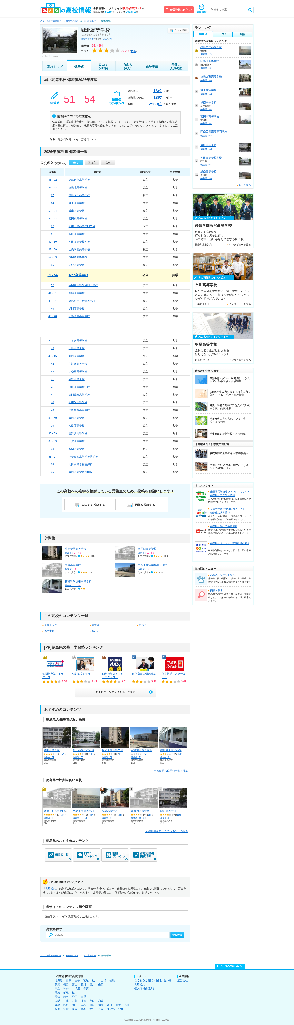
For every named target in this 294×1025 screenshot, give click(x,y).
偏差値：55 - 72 (80, 818)
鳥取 (57, 1004)
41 (52, 379)
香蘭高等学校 (77, 448)
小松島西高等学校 (79, 410)
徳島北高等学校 (78, 187)
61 (52, 234)
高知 (127, 1004)
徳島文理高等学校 (79, 195)
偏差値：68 (206, 68)
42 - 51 (52, 300)
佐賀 (66, 1009)
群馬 (66, 992)
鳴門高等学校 (77, 308)
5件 (146, 754)
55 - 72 (52, 179)
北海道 (59, 980)
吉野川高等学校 (78, 433)
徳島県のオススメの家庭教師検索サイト (229, 545)
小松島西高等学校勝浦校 (83, 456)
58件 (121, 815)
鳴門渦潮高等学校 (79, 394)
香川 (109, 1004)
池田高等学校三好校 (80, 464)
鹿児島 (111, 1009)
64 (52, 203)
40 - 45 (52, 356)
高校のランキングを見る (223, 575)
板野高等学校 (77, 379)
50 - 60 (52, 241)
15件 (62, 754)
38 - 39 (52, 441)
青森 (68, 980)
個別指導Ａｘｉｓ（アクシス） (112, 675)
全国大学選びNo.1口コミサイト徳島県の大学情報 (227, 511)
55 (52, 264)
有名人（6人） (127, 66)
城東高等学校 (77, 203)
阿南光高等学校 (78, 402)
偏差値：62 (49, 818)
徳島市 (91, 39)
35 (52, 472)
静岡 (74, 996)
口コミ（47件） (103, 66)
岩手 (77, 980)
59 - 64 (52, 210)
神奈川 (67, 988)
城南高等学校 (77, 210)
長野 (66, 984)
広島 (83, 1004)
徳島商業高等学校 (79, 316)
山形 (103, 980)
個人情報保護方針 (145, 988)
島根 (66, 1004)
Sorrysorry (53, 56)
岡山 (74, 1004)
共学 (110, 39)
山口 (92, 1004)
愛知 (57, 996)
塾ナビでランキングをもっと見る (115, 692)
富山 (74, 984)
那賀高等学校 (77, 441)
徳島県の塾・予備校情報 (223, 526)
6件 (120, 754)
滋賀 (83, 1000)
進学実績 (152, 66)
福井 (92, 984)
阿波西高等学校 (78, 363)
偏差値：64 (107, 818)
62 (52, 226)
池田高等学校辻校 (79, 387)
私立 (107, 162)
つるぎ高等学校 (78, 340)
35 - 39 (52, 433)
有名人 (95, 630)
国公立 (92, 162)
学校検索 (177, 935)
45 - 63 (52, 218)
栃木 (74, 992)
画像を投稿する (145, 504)
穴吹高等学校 (77, 425)
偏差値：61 (49, 757)
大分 (92, 1009)
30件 (179, 754)
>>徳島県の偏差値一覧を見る (170, 770)
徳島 (101, 1004)
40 (52, 402)
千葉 (86, 988)
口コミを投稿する (93, 504)
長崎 (74, 1009)
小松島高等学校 (78, 371)
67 (52, 195)
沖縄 (121, 1009)
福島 (112, 980)
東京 (57, 988)
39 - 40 (52, 417)
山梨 (101, 984)
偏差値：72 (206, 54)
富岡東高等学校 (78, 218)
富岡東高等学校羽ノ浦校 (83, 285)
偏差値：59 (107, 757)
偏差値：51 (165, 757)
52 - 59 (52, 257)
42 (52, 363)
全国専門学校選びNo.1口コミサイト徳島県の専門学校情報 (230, 493)
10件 (92, 754)
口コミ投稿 (180, 30)
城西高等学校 (77, 417)
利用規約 (50, 888)
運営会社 (182, 980)
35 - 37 (52, 456)
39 (52, 425)
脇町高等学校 (77, 234)
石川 (83, 984)
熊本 (83, 1009)
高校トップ (54, 66)
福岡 (57, 1009)
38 (52, 448)
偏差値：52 (136, 757)
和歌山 (102, 1000)
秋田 (94, 980)
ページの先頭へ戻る (231, 966)
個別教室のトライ (83, 673)
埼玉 (77, 988)
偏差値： (73, 552)
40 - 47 (52, 340)
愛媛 (118, 1004)
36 (52, 464)
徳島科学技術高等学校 (82, 300)
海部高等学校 (77, 293)
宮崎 (101, 1009)
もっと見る (245, 185)
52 (52, 285)
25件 (150, 815)
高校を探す (216, 590)
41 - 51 (52, 293)
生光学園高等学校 (79, 249)
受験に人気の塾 (176, 66)
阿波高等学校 (77, 264)
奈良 (92, 1000)
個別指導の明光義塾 (144, 673)
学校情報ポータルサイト (118, 8)
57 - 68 (52, 187)
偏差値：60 (78, 757)
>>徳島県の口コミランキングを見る (166, 831)
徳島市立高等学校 (79, 179)
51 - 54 (52, 275)
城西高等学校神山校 (80, 472)
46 (52, 348)
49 (52, 308)
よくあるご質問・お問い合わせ (153, 980)
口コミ (142, 625)
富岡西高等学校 (78, 257)
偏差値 (79, 66)
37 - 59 (52, 249)
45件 (92, 815)
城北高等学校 (78, 275)
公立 (105, 39)
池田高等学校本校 (79, 241)
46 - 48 (52, 316)
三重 (83, 996)
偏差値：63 (206, 123)
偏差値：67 (206, 80)
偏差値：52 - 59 (138, 818)
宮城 (86, 980)
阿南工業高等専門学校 (82, 226)
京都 (74, 1000)
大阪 (57, 1000)
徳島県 (84, 39)
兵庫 (66, 1000)
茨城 (57, 992)
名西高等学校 (77, 356)
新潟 (57, 984)
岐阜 (66, 996)
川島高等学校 (77, 348)
